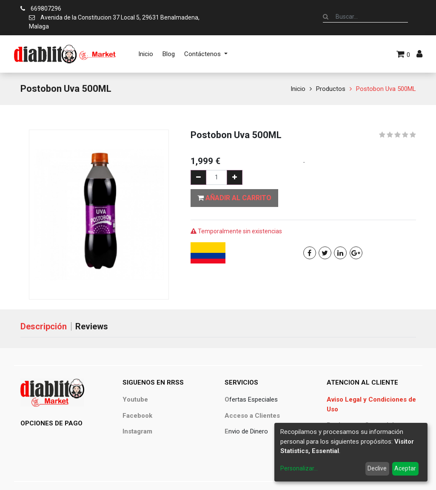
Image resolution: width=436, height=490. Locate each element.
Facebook (137, 415)
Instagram (137, 431)
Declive (377, 468)
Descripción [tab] (43, 326)
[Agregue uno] (234, 177)
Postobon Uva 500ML (386, 89)
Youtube (135, 399)
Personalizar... (299, 468)
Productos (330, 89)
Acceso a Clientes (252, 415)
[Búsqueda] (325, 16)
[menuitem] (146, 54)
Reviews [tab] (91, 326)
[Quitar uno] (198, 177)
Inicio (298, 89)
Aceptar (405, 468)
